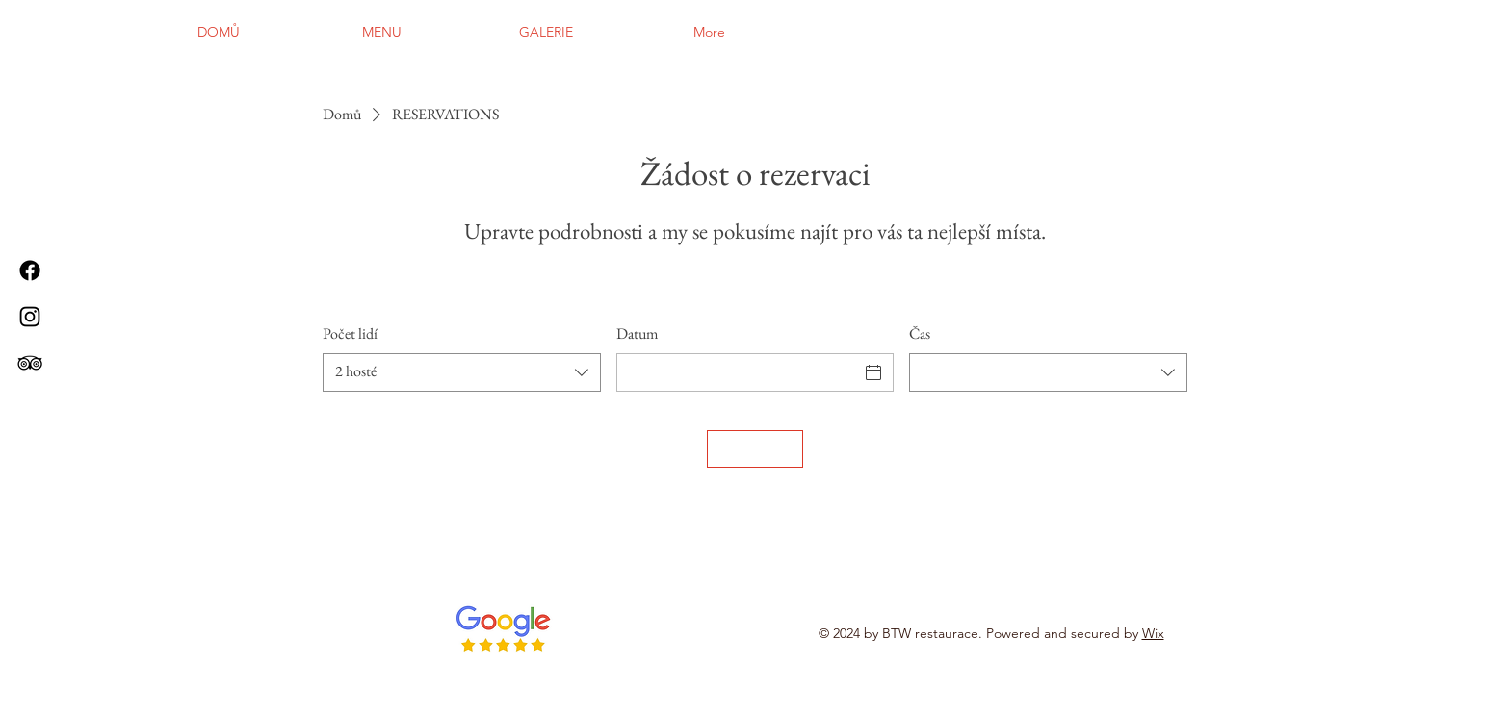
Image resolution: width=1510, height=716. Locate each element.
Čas (919, 333)
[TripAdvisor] (29, 362)
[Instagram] (29, 316)
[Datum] (738, 372)
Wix (1153, 633)
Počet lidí (350, 333)
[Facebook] (29, 270)
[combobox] (462, 372)
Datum (637, 333)
